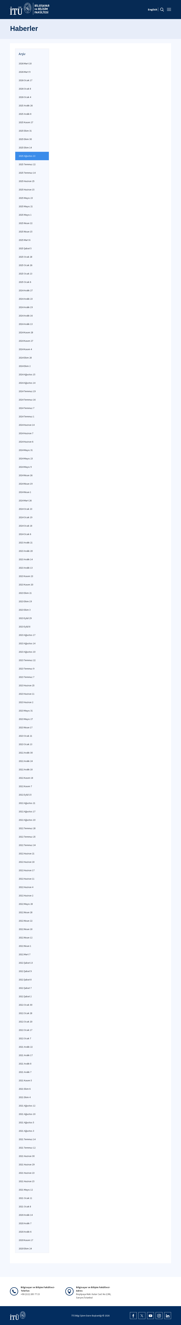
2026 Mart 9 (24, 71)
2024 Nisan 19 (25, 483)
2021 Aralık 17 (26, 1055)
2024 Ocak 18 (25, 525)
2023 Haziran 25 (26, 685)
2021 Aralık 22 (26, 1046)
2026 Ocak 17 (25, 80)
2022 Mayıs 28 (26, 903)
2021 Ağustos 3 (26, 1130)
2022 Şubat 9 (25, 971)
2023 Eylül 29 (25, 618)
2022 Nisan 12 (25, 937)
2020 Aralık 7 (25, 1223)
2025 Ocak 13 (25, 273)
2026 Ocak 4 (25, 97)
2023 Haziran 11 (26, 693)
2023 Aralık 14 (26, 559)
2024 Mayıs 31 (26, 450)
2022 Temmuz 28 (27, 828)
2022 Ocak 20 (25, 1021)
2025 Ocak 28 (25, 256)
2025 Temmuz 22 (27, 164)
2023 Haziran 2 (26, 702)
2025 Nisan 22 (25, 223)
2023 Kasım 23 (26, 576)
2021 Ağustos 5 (26, 1122)
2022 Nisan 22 (25, 920)
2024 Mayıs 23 (26, 458)
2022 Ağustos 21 (27, 803)
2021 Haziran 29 (26, 1164)
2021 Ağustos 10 (27, 1114)
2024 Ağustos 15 (27, 374)
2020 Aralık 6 (25, 1231)
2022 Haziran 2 (26, 895)
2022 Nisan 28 (25, 912)
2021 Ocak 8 (25, 1206)
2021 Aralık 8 (25, 1063)
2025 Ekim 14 (25, 147)
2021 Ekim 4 (25, 1097)
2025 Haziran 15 (26, 189)
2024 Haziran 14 (26, 424)
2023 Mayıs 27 (26, 719)
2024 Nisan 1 (25, 492)
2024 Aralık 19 (26, 307)
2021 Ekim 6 (25, 1088)
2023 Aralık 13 (26, 567)
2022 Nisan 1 (25, 945)
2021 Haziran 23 (26, 1172)
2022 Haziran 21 (26, 853)
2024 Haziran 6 (26, 441)
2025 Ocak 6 (25, 282)
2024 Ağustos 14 (27, 382)
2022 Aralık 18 (26, 769)
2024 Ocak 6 (25, 534)
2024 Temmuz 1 (26, 416)
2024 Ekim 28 (25, 357)
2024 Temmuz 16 (27, 399)
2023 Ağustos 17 (27, 635)
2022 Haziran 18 (26, 861)
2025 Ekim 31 (25, 130)
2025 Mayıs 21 (26, 206)
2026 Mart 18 (25, 63)
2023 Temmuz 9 (26, 668)
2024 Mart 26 (25, 500)
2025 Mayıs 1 (25, 214)
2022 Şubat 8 (25, 979)
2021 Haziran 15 (26, 1181)
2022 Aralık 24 (26, 761)
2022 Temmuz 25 (27, 836)
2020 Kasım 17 (26, 1240)
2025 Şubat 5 (25, 248)
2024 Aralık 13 (26, 324)
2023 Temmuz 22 (27, 660)
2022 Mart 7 (24, 954)
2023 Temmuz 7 (26, 677)
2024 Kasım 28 (26, 332)
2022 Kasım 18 (26, 777)
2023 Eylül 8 (24, 626)
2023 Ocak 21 (25, 735)
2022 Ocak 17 (25, 1030)
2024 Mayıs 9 (25, 466)
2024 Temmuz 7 (26, 408)
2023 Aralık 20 (26, 550)
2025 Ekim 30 (25, 139)
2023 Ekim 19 (25, 601)
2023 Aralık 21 (26, 542)
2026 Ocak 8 (25, 88)
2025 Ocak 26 (25, 265)
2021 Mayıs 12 (26, 1189)
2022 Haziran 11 (26, 878)
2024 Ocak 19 (25, 517)
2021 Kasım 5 (25, 1080)
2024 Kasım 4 (25, 349)
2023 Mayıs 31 (26, 710)
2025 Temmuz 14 (27, 172)
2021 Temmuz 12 (27, 1147)
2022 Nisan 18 (25, 929)
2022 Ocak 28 (25, 1013)
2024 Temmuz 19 (27, 391)
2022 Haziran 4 (26, 887)
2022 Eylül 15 (25, 794)
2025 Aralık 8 (25, 113)
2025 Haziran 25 (26, 181)
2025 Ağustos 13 (27, 155)
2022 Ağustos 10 (27, 819)
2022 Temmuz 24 (27, 845)
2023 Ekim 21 (25, 592)
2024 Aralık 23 (26, 298)
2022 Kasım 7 (25, 786)
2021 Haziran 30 (26, 1156)
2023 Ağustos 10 (27, 651)
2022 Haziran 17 (26, 870)
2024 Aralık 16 (26, 315)
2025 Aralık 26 (26, 105)
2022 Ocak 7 (25, 1038)
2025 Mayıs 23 (26, 197)
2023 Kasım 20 (26, 584)
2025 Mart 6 (24, 240)
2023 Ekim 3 (25, 609)
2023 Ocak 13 (25, 744)
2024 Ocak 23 (25, 508)
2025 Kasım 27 (26, 122)
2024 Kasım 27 (26, 340)
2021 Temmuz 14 (27, 1139)
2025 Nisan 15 (25, 231)
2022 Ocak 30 (25, 1004)
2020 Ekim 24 (25, 1248)
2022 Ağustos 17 (27, 811)
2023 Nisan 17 (25, 727)
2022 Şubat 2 (25, 996)
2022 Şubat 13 (26, 962)
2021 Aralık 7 (25, 1072)
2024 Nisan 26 (25, 475)
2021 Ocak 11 (25, 1198)
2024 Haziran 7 (26, 433)
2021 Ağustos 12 (27, 1105)
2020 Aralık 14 (26, 1214)
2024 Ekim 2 (25, 366)
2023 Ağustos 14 (27, 643)
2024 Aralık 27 (26, 290)
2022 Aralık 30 (26, 752)
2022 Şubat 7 (25, 988)
